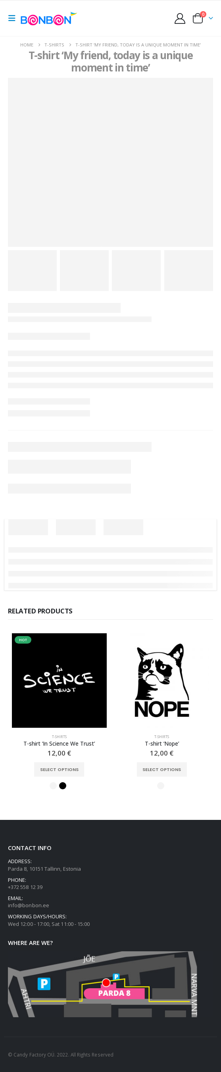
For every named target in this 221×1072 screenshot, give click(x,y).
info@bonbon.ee (28, 905)
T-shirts (59, 736)
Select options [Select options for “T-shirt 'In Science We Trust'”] (59, 769)
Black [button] (62, 785)
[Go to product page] (59, 680)
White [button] (53, 785)
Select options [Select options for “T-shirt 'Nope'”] (161, 769)
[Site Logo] (50, 18)
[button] (14, 18)
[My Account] (180, 18)
